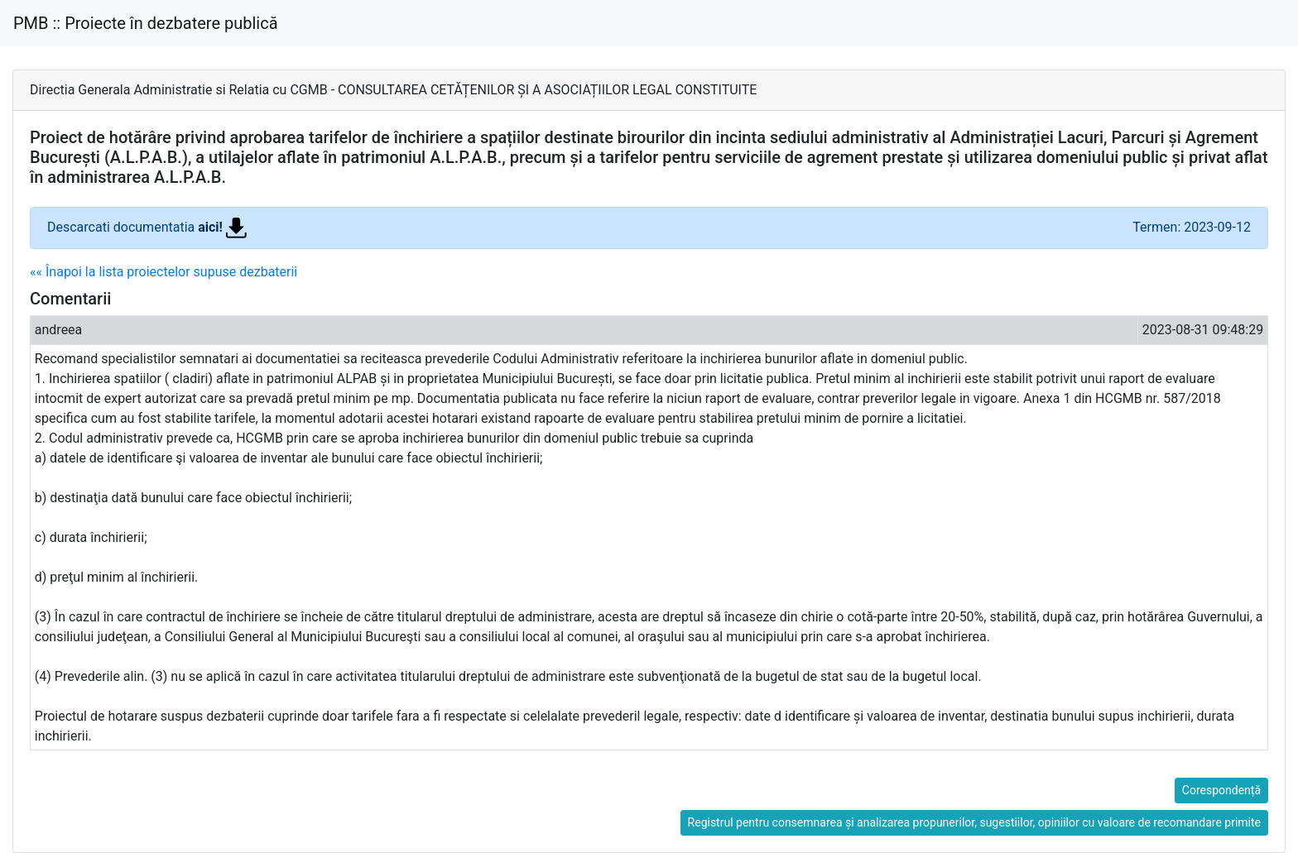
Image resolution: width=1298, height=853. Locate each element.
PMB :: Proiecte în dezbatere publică (145, 23)
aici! (222, 227)
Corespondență (1221, 790)
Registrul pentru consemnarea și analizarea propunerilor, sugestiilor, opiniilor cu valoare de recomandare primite (974, 822)
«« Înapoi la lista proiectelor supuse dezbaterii (163, 272)
